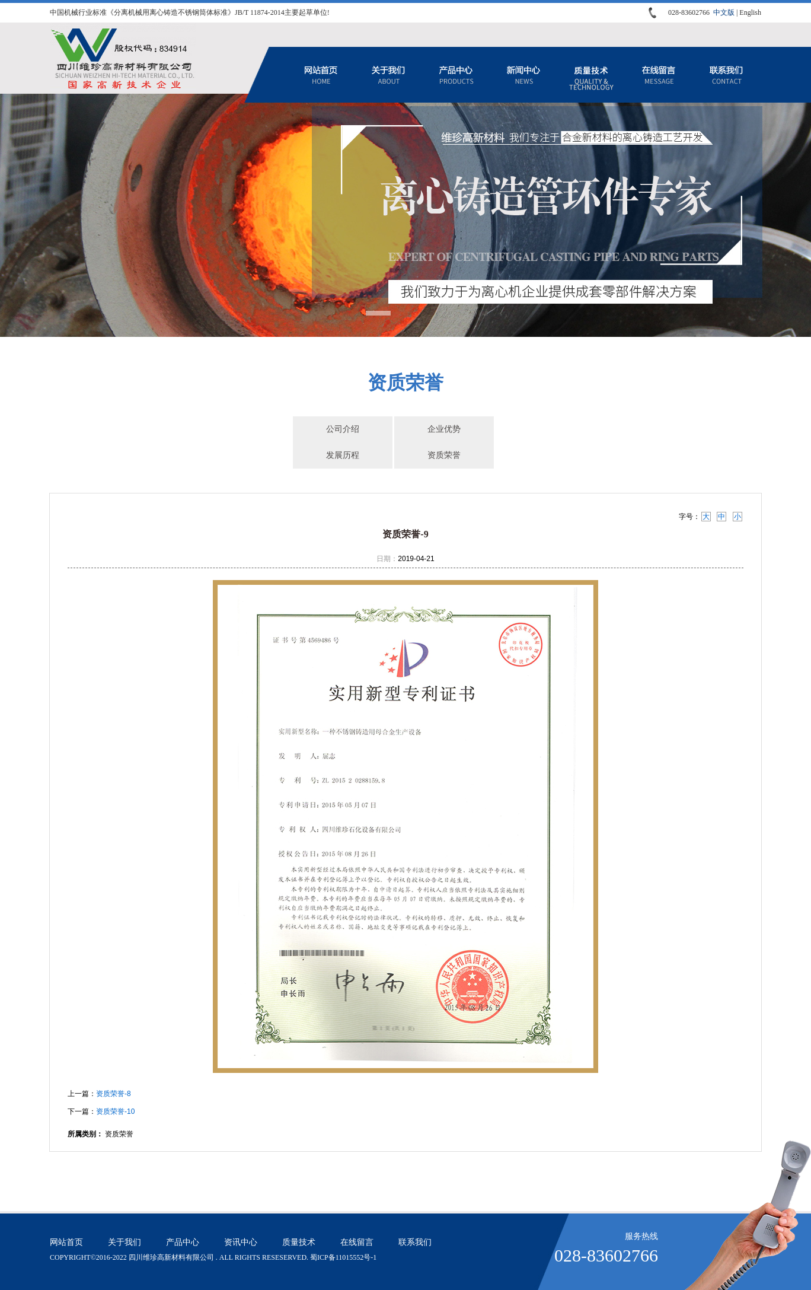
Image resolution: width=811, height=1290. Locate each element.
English (750, 12)
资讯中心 (523, 75)
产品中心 (456, 75)
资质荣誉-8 (113, 1094)
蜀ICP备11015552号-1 (343, 1257)
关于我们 (388, 75)
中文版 (724, 12)
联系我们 (726, 75)
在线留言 (658, 75)
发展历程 (342, 455)
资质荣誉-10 (115, 1111)
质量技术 (591, 75)
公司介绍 (342, 429)
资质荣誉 (444, 455)
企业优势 (444, 429)
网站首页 (321, 75)
